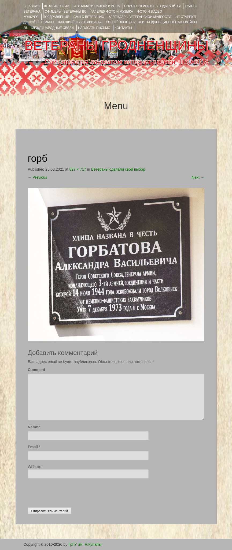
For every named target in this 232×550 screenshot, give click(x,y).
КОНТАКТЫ (123, 28)
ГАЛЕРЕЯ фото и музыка (112, 11)
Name (33, 427)
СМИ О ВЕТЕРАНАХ (88, 17)
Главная (32, 6)
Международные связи (52, 28)
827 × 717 (77, 169)
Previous (37, 177)
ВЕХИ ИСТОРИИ (56, 6)
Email (33, 447)
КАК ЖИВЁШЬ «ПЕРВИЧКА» (80, 22)
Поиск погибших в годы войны (152, 6)
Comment (36, 370)
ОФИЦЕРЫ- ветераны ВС (65, 11)
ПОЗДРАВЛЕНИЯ (56, 17)
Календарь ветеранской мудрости (139, 17)
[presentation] (68, 491)
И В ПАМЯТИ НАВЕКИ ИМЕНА (96, 6)
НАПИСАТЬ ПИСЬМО (94, 28)
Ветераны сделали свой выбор (118, 169)
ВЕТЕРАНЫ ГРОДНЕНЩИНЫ (116, 45)
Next (198, 177)
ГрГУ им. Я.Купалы (84, 544)
